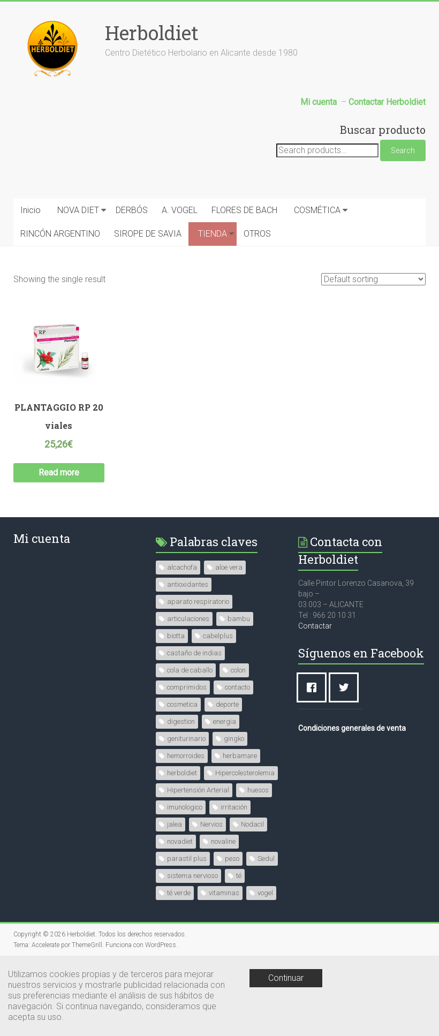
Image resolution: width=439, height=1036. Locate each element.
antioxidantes (187, 584)
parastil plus (187, 858)
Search (403, 150)
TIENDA (212, 234)
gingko (234, 739)
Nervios (211, 824)
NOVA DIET (78, 210)
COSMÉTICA (317, 210)
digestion (181, 721)
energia (224, 721)
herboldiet (182, 773)
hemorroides (186, 756)
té (238, 876)
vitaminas (224, 893)
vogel (265, 893)
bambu (239, 619)
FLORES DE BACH (244, 210)
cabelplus (218, 636)
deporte (227, 704)
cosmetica (182, 704)
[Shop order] (373, 279)
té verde (179, 893)
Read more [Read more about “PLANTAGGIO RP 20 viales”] (59, 472)
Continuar (286, 978)
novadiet (180, 841)
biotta (176, 636)
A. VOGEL (180, 210)
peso (232, 858)
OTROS (257, 234)
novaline (223, 841)
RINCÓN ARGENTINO (60, 234)
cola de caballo (190, 670)
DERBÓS (132, 210)
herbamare (240, 756)
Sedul (266, 858)
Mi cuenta (41, 538)
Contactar (315, 626)
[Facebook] (314, 687)
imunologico (184, 807)
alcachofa (182, 567)
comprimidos (187, 687)
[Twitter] (346, 687)
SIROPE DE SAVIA (147, 234)
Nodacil (252, 824)
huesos (258, 790)
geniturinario (186, 739)
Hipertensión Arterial (198, 790)
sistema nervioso (192, 876)
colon (238, 670)
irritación (234, 807)
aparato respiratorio (198, 602)
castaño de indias (194, 653)
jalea (174, 824)
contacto (237, 687)
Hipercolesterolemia (245, 773)
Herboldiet (152, 33)
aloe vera (229, 567)
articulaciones (188, 619)
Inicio (30, 210)
